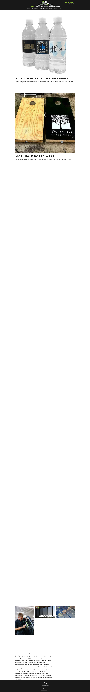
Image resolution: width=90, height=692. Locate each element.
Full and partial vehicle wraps (33, 671)
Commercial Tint (31, 660)
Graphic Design (43, 671)
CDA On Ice (30, 658)
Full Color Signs (18, 671)
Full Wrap (24, 671)
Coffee (16, 660)
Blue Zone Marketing (19, 656)
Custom (44, 662)
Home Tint (25, 673)
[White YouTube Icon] (47, 683)
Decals (41, 666)
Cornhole (49, 660)
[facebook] (69, 3)
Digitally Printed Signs (48, 666)
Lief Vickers (32, 675)
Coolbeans (38, 660)
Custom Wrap (31, 666)
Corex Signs (43, 660)
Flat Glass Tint (18, 669)
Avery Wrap (36, 655)
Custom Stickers (24, 666)
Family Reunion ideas (40, 668)
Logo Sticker (17, 677)
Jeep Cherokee (37, 673)
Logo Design (48, 675)
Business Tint (24, 658)
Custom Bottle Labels (19, 664)
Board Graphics (27, 656)
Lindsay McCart (38, 675)
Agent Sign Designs (49, 653)
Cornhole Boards (18, 662)
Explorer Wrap (32, 668)
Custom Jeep (17, 666)
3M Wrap (17, 653)
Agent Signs (17, 655)
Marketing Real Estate (30, 677)
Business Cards (18, 658)
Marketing (23, 677)
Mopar (50, 677)
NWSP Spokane (18, 679)
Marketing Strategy (40, 677)
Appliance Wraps (24, 655)
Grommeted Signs (18, 673)
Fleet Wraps (24, 669)
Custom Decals (36, 664)
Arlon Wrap (31, 655)
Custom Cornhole (28, 664)
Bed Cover (42, 655)
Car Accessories (37, 658)
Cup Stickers (39, 662)
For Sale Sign (41, 669)
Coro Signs (25, 662)
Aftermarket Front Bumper (38, 653)
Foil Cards (35, 669)
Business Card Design (48, 656)
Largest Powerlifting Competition (22, 675)
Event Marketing (18, 668)
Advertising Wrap (28, 653)
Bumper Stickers (39, 656)
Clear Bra (43, 658)
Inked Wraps (31, 673)
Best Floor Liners (48, 655)
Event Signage (26, 668)
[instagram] (71, 3)
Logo (44, 675)
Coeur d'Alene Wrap (50, 658)
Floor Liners (29, 669)
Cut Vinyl (37, 666)
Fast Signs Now (49, 668)
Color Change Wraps (22, 660)
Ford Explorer (47, 669)
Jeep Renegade (45, 673)
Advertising (21, 653)
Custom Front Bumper (44, 664)
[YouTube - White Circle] (73, 3)
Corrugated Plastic (32, 662)
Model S (47, 677)
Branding (34, 656)
